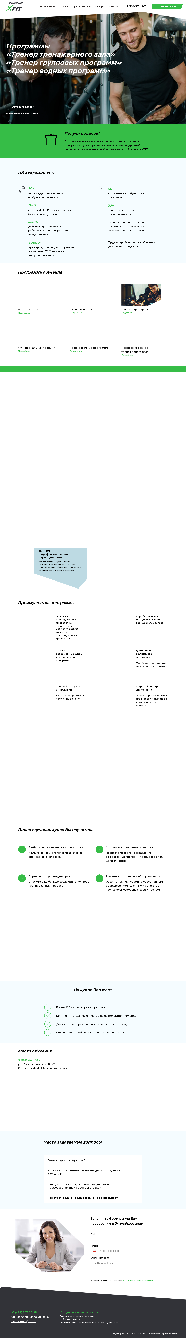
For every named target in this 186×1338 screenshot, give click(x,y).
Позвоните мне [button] (167, 6)
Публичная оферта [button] (70, 1319)
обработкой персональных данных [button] (138, 1280)
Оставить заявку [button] (23, 106)
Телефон (95, 1246)
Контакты (113, 6)
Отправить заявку (103, 1273)
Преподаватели (81, 6)
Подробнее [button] (24, 313)
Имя (93, 1234)
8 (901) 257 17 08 (29, 1060)
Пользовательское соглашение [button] (77, 1316)
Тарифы (99, 6)
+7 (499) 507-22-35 (136, 6)
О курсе (63, 6)
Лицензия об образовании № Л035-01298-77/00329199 (89, 1322)
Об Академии (47, 6)
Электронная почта (100, 1258)
